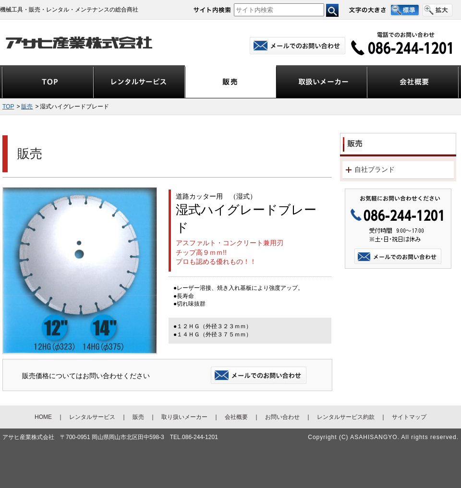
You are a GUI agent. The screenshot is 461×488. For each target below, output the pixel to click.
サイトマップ (409, 417)
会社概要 (413, 82)
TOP (48, 82)
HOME (43, 417)
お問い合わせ (282, 417)
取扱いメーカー (321, 82)
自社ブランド (374, 169)
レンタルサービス (139, 82)
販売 (230, 82)
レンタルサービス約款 (346, 417)
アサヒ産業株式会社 (80, 42)
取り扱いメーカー (184, 417)
